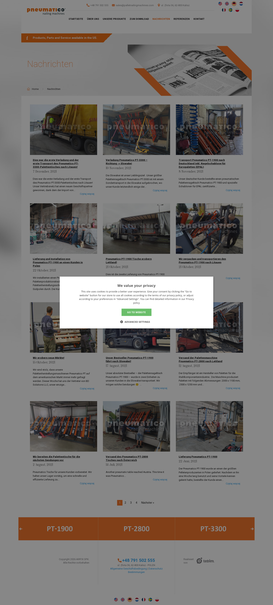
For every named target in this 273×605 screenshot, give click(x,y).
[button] (136, 322)
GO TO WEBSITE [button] (136, 312)
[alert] (136, 302)
